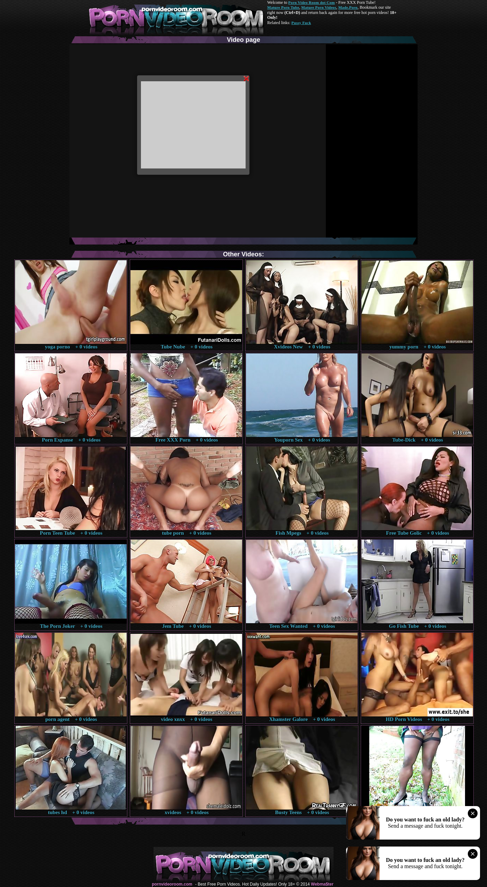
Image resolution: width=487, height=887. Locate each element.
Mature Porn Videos (318, 7)
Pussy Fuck (301, 23)
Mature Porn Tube (283, 7)
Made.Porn (348, 7)
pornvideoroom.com (172, 884)
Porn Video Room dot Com (311, 2)
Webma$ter (322, 884)
